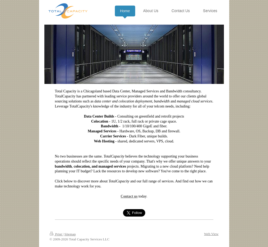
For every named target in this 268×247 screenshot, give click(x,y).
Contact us (129, 196)
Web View (211, 234)
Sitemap (70, 234)
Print (56, 234)
